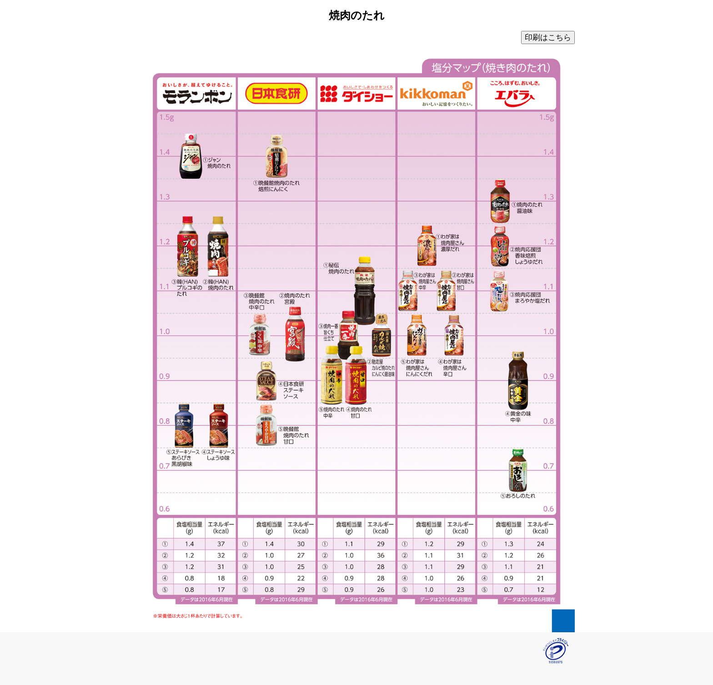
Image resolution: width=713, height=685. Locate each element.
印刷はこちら (548, 37)
